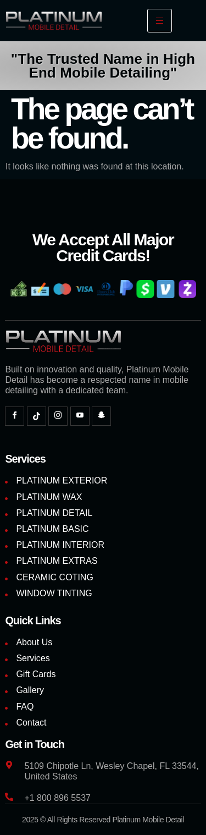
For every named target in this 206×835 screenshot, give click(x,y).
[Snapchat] (101, 416)
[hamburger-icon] (159, 20)
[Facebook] (14, 416)
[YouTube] (80, 416)
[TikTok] (36, 416)
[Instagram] (58, 416)
